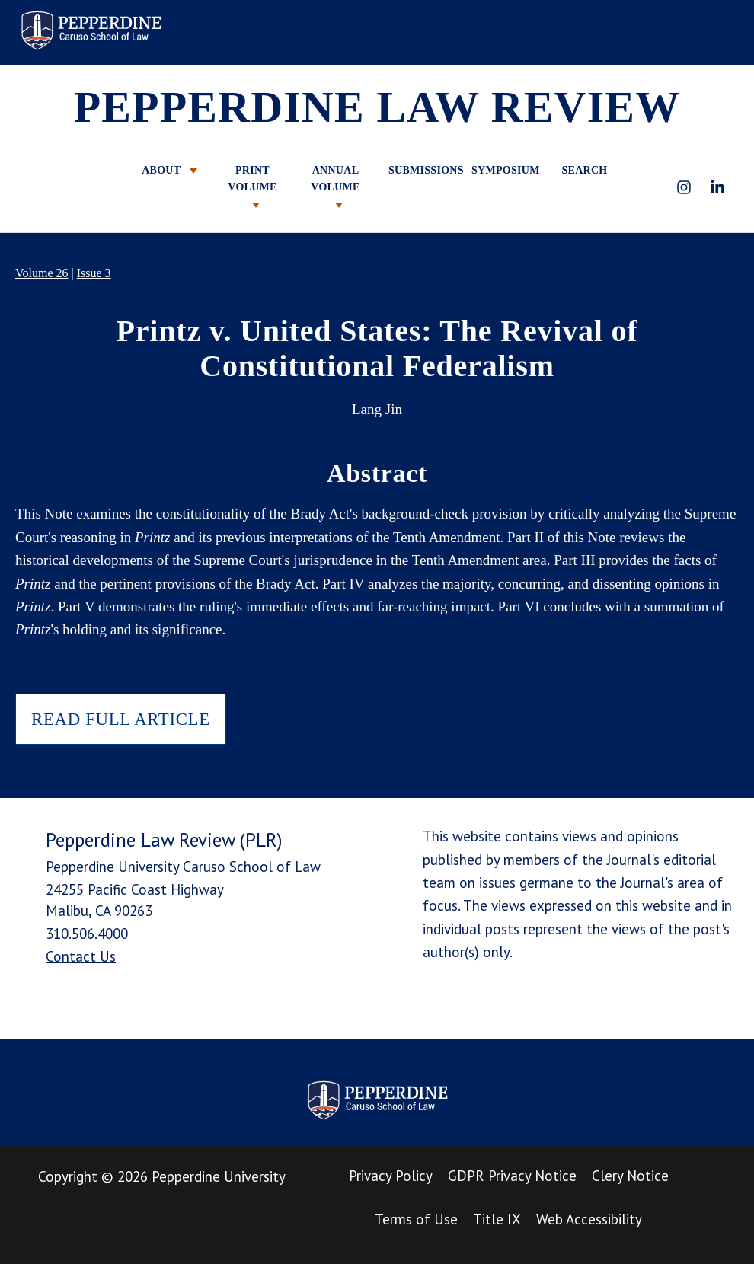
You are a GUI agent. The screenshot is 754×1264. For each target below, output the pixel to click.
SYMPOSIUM (501, 170)
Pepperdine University (219, 1176)
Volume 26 (41, 273)
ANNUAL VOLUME (335, 186)
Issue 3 (94, 273)
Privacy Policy (391, 1176)
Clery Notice (630, 1176)
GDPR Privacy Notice (512, 1176)
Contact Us (81, 956)
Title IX (497, 1219)
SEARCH (584, 170)
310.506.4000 (87, 933)
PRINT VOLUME (252, 186)
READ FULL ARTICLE (120, 719)
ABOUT (169, 170)
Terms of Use (416, 1219)
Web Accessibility (589, 1219)
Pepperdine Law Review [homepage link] (91, 30)
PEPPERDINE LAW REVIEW (377, 107)
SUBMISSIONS (418, 170)
